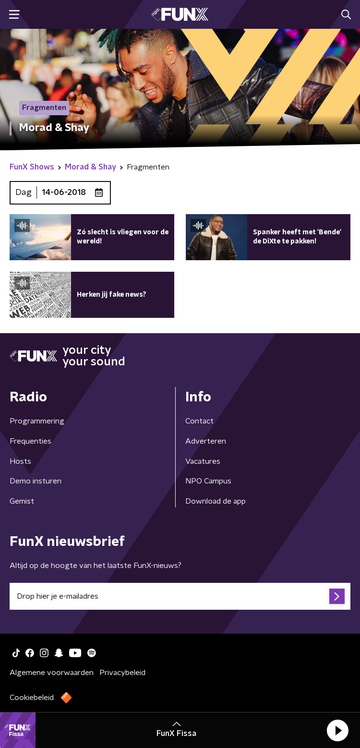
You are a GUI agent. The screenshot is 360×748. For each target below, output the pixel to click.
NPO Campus (208, 481)
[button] (337, 730)
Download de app (215, 501)
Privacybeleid (122, 672)
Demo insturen (35, 481)
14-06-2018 (64, 192)
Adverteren (205, 441)
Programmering (37, 421)
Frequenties (30, 441)
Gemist (22, 501)
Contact (199, 421)
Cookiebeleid (32, 697)
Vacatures (202, 461)
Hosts (20, 461)
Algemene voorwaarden (52, 672)
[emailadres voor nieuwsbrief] (180, 596)
